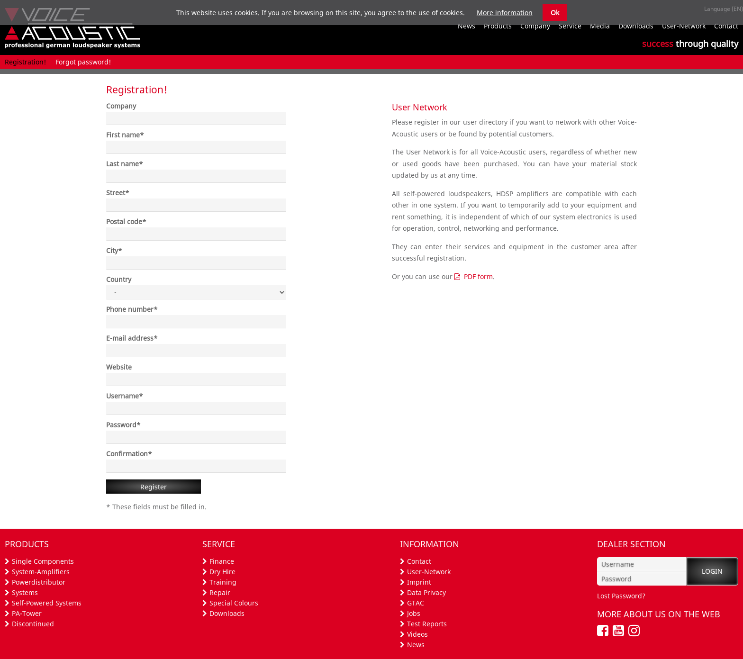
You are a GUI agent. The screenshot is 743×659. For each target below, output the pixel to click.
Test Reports (427, 623)
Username (124, 395)
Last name (124, 163)
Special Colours (233, 602)
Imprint (419, 582)
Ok (555, 12)
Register (153, 486)
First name (125, 134)
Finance (221, 561)
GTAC (415, 602)
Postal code (126, 221)
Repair (219, 592)
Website (119, 366)
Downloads (227, 613)
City (114, 250)
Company (121, 105)
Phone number (132, 309)
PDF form (478, 276)
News (416, 644)
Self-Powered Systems (47, 602)
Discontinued (33, 623)
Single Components (43, 561)
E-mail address (132, 338)
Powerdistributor (38, 582)
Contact (419, 561)
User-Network (429, 571)
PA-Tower (27, 613)
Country (118, 279)
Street (117, 192)
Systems (25, 592)
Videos (417, 634)
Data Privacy (426, 592)
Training (222, 582)
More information (505, 12)
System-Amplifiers (41, 571)
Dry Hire (222, 571)
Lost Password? (621, 595)
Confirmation (129, 453)
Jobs (413, 613)
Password (123, 424)
